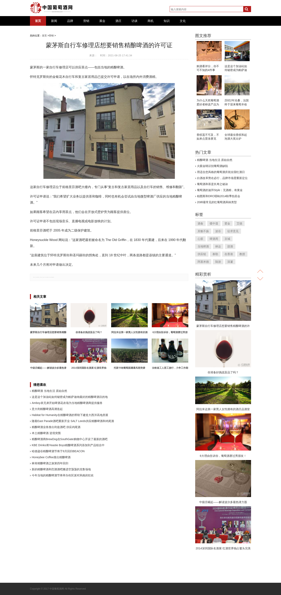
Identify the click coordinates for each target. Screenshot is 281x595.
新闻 (54, 21)
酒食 (200, 223)
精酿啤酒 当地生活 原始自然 (49, 390)
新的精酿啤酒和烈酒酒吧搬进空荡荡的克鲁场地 (61, 469)
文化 (183, 21)
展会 (102, 21)
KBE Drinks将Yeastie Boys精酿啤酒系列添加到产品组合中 (68, 445)
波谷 (218, 231)
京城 (227, 238)
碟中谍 (214, 223)
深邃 (230, 261)
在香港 (229, 254)
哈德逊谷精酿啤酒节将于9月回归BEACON (58, 451)
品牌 (70, 21)
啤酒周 (214, 238)
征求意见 (233, 231)
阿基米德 (203, 261)
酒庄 (118, 21)
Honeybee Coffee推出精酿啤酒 (51, 457)
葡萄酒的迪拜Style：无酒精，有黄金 (220, 190)
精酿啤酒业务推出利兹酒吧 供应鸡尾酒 (56, 427)
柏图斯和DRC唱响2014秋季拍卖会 (218, 196)
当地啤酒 (203, 246)
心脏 (200, 238)
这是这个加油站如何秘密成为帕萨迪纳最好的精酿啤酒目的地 (70, 396)
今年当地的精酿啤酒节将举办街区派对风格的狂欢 (63, 475)
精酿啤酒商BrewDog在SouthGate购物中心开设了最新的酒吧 (70, 439)
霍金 (227, 223)
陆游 (218, 261)
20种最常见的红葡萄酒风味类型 (217, 202)
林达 (218, 246)
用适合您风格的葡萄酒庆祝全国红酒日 (221, 172)
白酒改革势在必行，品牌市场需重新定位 (222, 178)
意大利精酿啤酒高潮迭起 (47, 409)
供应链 (202, 254)
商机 (151, 21)
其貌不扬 (203, 231)
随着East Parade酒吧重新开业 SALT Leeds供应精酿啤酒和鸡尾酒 (73, 421)
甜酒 (230, 246)
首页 (38, 21)
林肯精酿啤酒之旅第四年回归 (50, 463)
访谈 (134, 21)
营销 (86, 21)
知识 (167, 21)
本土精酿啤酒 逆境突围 (46, 433)
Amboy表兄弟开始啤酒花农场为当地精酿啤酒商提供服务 (67, 403)
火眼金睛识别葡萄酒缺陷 (212, 166)
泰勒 (215, 254)
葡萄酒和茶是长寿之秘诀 (212, 184)
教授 (242, 254)
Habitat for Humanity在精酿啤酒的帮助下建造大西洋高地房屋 (70, 415)
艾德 (239, 223)
